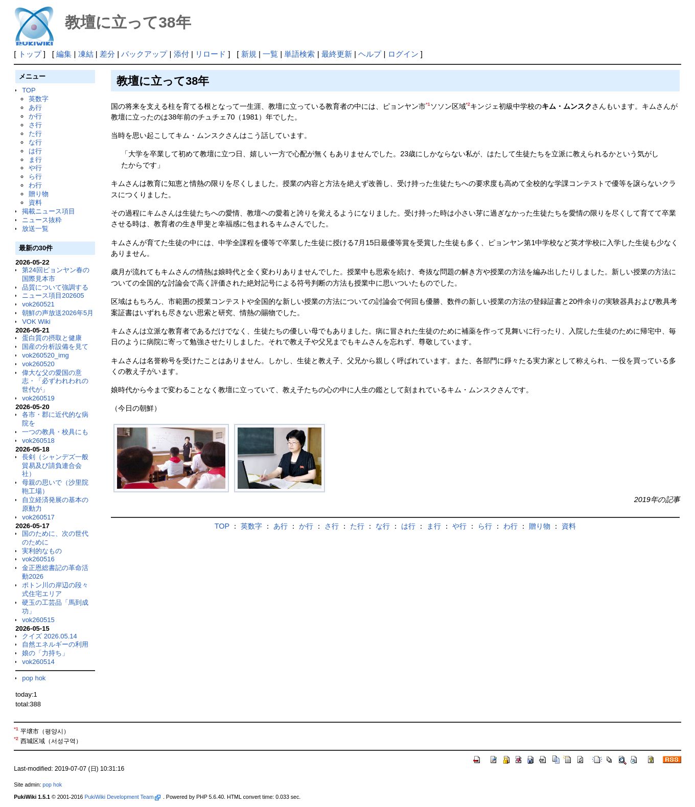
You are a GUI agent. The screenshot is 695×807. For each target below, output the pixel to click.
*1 (428, 104)
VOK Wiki (36, 321)
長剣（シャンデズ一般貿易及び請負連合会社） (55, 465)
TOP (28, 90)
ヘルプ (369, 54)
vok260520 (38, 364)
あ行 (35, 107)
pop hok (33, 678)
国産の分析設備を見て (55, 346)
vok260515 (38, 620)
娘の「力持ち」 (45, 653)
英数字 (39, 99)
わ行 (35, 185)
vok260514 (38, 662)
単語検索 (299, 54)
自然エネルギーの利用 (55, 644)
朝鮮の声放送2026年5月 (58, 313)
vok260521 (38, 304)
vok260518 (38, 440)
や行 (35, 168)
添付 (181, 54)
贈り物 (39, 194)
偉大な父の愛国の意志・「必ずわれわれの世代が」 (55, 381)
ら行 (35, 176)
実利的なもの (42, 551)
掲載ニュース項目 (48, 211)
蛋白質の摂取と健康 (52, 338)
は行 (35, 151)
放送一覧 (35, 228)
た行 (35, 133)
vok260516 (38, 559)
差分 (107, 54)
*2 (468, 104)
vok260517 (38, 517)
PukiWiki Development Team (122, 797)
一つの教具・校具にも (55, 432)
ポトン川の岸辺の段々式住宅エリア (55, 589)
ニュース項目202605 (53, 295)
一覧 (270, 54)
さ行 (35, 125)
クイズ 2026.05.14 (49, 636)
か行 (35, 116)
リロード (210, 54)
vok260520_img (45, 355)
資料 (35, 202)
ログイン (403, 54)
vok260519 (38, 398)
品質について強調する (55, 287)
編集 (64, 54)
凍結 (86, 54)
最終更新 (336, 54)
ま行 (35, 159)
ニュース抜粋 (42, 220)
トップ (29, 54)
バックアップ (144, 54)
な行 (35, 142)
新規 (249, 54)
